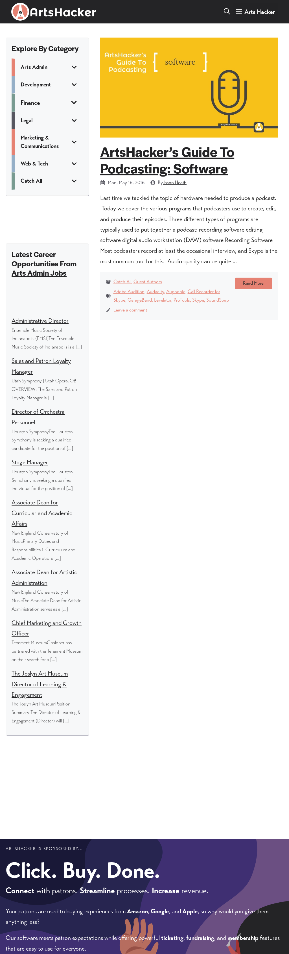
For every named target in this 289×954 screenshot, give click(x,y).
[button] (227, 11)
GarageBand (140, 300)
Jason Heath (175, 182)
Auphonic (175, 291)
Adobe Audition (128, 291)
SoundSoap (217, 300)
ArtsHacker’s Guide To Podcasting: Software (167, 159)
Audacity (155, 291)
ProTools (182, 300)
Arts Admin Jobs (39, 272)
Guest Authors (147, 281)
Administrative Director (40, 320)
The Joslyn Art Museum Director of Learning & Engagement (40, 684)
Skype (198, 300)
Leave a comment (130, 310)
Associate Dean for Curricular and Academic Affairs (42, 512)
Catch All (122, 281)
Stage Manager (30, 462)
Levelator (162, 300)
